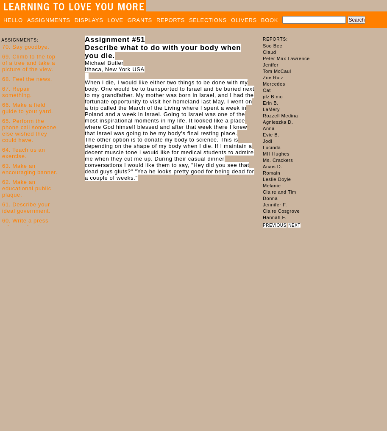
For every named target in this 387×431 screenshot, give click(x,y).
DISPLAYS (89, 20)
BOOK (269, 20)
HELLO (13, 20)
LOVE (115, 20)
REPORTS (170, 20)
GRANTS (140, 20)
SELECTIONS (208, 20)
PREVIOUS (275, 225)
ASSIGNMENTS (48, 20)
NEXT (294, 225)
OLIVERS (244, 20)
